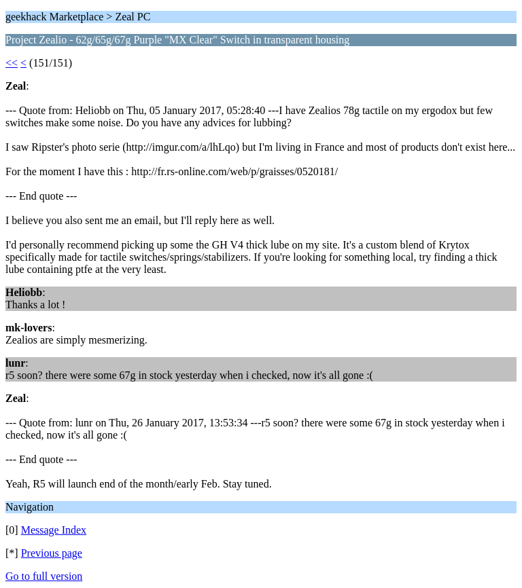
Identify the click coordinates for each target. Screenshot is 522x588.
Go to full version (43, 576)
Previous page (51, 553)
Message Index (53, 530)
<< (11, 63)
